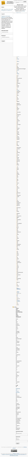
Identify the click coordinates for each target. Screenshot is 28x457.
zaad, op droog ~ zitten (18, 59)
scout (18, 90)
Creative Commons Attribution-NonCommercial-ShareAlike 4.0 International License (14, 455)
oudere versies (18, 292)
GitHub (23, 10)
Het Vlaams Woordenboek (6, 453)
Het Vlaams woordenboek (10, 2)
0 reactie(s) (18, 288)
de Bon (17, 295)
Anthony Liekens (16, 453)
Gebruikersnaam (4, 30)
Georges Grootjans (18, 301)
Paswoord (3, 35)
